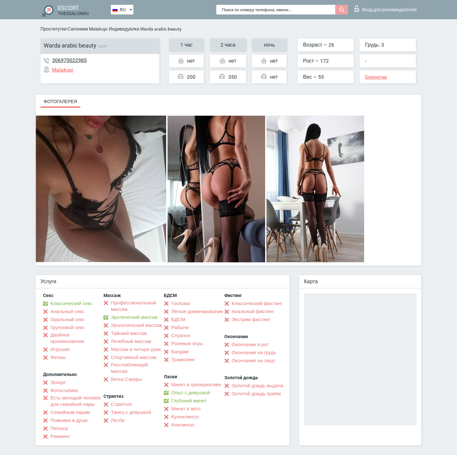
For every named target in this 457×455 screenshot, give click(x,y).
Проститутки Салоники (64, 28)
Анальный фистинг (253, 311)
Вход (385, 8)
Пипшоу (59, 428)
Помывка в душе (69, 420)
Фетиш (58, 357)
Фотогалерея (60, 101)
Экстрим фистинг (251, 319)
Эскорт (58, 382)
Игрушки (59, 349)
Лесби (118, 420)
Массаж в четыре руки (136, 349)
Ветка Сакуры (126, 379)
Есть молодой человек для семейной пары (75, 401)
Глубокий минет (189, 401)
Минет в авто (186, 409)
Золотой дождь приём (256, 394)
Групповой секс (67, 327)
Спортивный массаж (134, 357)
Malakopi (98, 28)
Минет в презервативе (196, 385)
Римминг (60, 436)
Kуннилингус (185, 417)
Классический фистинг (257, 303)
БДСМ (178, 319)
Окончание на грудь (254, 352)
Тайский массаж (129, 333)
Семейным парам (70, 412)
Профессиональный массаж (133, 306)
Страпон (180, 335)
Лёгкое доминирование (197, 311)
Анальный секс (67, 311)
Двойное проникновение (67, 338)
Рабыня (180, 327)
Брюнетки (376, 77)
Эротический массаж (134, 317)
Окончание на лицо (253, 360)
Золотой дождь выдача (257, 386)
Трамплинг (183, 360)
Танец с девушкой (131, 412)
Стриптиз (121, 404)
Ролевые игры (187, 343)
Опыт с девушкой (190, 393)
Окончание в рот (250, 344)
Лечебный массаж (131, 341)
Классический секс (71, 303)
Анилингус (182, 425)
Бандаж (180, 351)
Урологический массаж (136, 325)
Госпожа (180, 303)
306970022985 (69, 60)
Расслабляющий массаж (129, 368)
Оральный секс (67, 319)
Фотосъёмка (64, 390)
